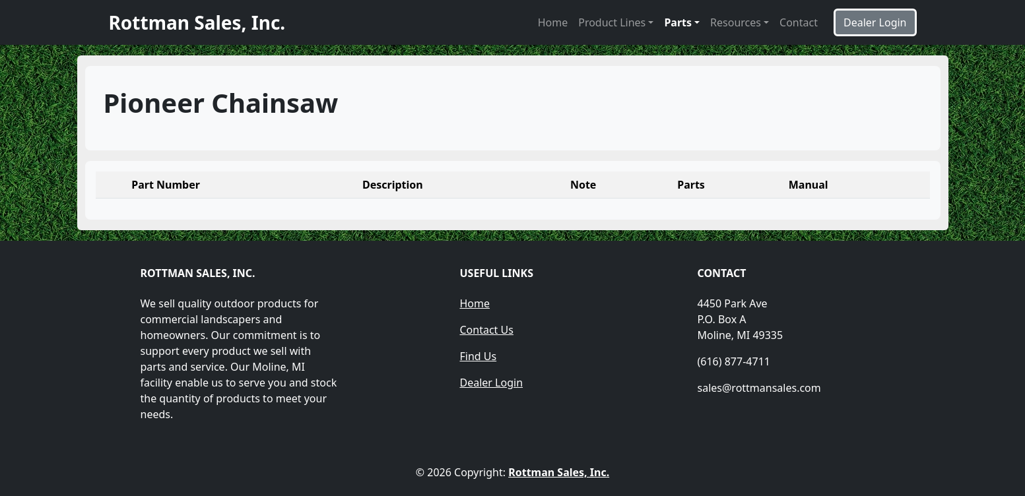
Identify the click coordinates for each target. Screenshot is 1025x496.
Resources (735, 22)
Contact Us (486, 330)
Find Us (478, 356)
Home (553, 22)
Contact (798, 22)
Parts (678, 22)
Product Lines (611, 22)
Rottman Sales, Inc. (558, 472)
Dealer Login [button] (875, 22)
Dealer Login (491, 382)
